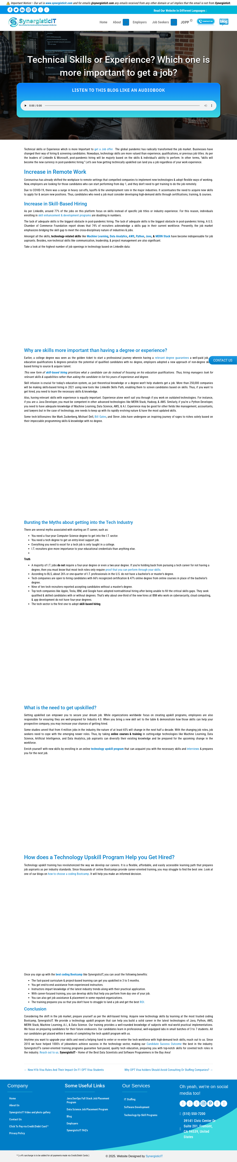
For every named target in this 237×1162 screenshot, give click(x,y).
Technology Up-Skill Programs (140, 1115)
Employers (72, 1123)
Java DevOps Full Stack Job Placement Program (88, 1100)
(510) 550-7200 (194, 1113)
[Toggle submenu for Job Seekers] (174, 22)
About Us (14, 1105)
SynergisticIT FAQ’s (77, 1130)
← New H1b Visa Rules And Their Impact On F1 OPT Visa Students (64, 1070)
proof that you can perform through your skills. (133, 569)
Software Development (136, 1107)
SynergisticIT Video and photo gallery (29, 1112)
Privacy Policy (17, 1133)
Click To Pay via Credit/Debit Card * (29, 1126)
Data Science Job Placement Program (87, 1109)
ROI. (142, 1002)
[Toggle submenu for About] (126, 22)
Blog (69, 1116)
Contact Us (15, 1119)
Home (12, 1098)
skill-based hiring (56, 372)
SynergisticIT (154, 1156)
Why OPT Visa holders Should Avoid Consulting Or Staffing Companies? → (168, 1070)
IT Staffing (129, 1099)
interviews (193, 749)
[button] (223, 360)
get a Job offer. (103, 149)
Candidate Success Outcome (164, 1044)
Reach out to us (49, 1052)
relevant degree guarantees (172, 358)
